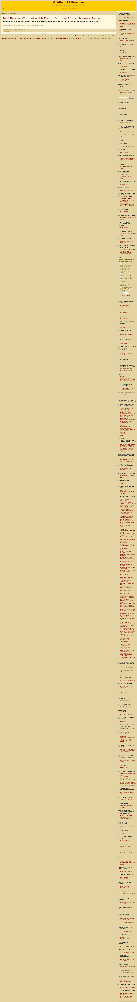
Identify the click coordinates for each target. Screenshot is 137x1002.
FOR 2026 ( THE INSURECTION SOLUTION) (127, 377)
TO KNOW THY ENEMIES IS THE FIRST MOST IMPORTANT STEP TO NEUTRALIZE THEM (127, 251)
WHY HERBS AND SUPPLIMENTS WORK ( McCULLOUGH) (126, 654)
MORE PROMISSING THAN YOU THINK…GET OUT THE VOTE (127, 25)
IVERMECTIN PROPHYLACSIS (124, 585)
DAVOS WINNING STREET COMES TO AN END (127, 860)
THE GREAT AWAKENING (127, 17)
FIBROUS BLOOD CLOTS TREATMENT (127, 559)
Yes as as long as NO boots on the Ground (126, 268)
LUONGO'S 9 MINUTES (126, 190)
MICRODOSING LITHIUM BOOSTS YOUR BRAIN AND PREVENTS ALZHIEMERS (127, 596)
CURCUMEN (123, 541)
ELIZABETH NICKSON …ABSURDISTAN (126, 241)
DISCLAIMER (123, 72)
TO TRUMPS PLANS (125, 123)
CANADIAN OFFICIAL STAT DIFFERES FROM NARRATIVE (127, 920)
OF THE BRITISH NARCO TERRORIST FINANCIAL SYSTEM (127, 353)
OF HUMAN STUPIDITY (126, 852)
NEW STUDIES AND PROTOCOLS (125, 616)
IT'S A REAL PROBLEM (126, 714)
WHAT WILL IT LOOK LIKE (127, 729)
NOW (121, 86)
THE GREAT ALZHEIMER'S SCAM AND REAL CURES (127, 636)
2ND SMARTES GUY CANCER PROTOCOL (126, 508)
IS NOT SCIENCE (124, 318)
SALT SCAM (123, 626)
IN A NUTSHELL (124, 211)
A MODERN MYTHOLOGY (127, 695)
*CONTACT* (123, 53)
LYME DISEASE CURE (126, 592)
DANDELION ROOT (125, 542)
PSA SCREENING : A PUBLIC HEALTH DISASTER (128, 621)
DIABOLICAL (123, 111)
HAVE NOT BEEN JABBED (127, 946)
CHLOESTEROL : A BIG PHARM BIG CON (126, 537)
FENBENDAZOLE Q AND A (127, 557)
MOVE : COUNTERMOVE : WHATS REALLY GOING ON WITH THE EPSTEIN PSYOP (127, 679)
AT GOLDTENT (124, 66)
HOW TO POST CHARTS (126, 996)
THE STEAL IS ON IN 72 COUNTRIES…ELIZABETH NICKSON (127, 450)
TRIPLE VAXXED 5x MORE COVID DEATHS (127, 923)
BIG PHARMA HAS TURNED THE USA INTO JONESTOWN (127, 460)
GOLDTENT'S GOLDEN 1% (127, 131)
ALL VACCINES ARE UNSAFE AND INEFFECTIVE (128, 780)
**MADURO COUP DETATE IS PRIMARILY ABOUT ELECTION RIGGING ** (128, 410)
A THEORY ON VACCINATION (124, 777)
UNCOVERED (124, 184)
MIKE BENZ (123, 736)
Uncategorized (21, 29)
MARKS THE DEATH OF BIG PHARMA (127, 139)
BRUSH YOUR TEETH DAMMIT (126, 525)
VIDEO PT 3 (123, 435)
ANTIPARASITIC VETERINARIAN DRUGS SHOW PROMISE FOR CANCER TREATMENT (126, 517)
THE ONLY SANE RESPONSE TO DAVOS (128, 894)
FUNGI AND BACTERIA (126, 871)
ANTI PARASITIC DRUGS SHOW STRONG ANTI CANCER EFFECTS (127, 512)
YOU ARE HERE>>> (125, 938)
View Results (126, 295)
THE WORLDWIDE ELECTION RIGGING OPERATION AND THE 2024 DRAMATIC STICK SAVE (127, 429)
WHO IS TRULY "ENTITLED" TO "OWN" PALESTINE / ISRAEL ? (127, 160)
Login (65, 8)
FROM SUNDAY (124, 701)
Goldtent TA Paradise (68, 2)
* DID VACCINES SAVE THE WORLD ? (127, 774)
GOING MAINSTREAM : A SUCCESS (127, 469)
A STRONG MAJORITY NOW (127, 800)
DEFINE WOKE (124, 768)
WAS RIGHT (123, 483)
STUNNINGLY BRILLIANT (127, 334)
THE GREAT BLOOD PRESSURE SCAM (125, 639)
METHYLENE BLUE (125, 593)
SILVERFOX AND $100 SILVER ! (126, 93)
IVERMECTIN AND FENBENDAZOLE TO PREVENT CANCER (125, 580)
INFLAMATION (124, 574)
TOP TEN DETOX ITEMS (126, 643)
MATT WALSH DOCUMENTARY (124, 878)
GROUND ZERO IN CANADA (127, 987)
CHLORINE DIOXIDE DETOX (127, 539)
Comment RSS (6, 31)
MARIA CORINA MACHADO (127, 419)
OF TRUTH (123, 937)
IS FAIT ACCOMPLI (125, 362)
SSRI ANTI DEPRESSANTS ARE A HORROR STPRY (127, 632)
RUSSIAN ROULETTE (126, 816)
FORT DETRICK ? (125, 886)
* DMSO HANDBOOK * (126, 499)
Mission (122, 47)
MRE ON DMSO (124, 599)
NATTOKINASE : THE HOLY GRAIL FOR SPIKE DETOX (127, 604)
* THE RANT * (124, 500)
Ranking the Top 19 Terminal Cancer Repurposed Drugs (127, 624)
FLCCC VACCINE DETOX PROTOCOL (127, 562)
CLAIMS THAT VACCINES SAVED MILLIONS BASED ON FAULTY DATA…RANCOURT (128, 784)
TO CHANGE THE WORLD (127, 41)
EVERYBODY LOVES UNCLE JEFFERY (128, 218)
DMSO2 (122, 550)
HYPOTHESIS (124, 152)
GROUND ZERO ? (125, 840)
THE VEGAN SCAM (125, 641)
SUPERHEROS (124, 833)
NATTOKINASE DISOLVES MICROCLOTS (127, 607)
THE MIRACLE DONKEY (126, 117)
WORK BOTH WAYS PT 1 (127, 846)
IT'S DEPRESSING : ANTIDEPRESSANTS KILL (127, 576)
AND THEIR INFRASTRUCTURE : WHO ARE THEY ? (127, 492)
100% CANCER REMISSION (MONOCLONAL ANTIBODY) (127, 505)
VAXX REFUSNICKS (125, 981)
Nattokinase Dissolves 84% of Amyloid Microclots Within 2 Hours (127, 611)
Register (74, 8)
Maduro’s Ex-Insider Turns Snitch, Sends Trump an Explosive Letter (127, 417)
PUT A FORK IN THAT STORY (128, 105)
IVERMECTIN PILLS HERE (127, 583)
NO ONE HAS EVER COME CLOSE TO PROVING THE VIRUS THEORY (127, 751)
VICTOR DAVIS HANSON (126, 397)
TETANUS (123, 634)
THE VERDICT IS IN (125, 931)
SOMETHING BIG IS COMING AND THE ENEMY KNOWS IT (128, 380)
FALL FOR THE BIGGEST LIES (127, 476)
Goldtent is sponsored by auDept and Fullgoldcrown (99, 38)
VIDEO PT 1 (123, 432)
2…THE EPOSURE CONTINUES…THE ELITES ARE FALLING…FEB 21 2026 (127, 204)
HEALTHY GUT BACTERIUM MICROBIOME (127, 568)
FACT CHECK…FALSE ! (126, 370)
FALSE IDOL (123, 721)
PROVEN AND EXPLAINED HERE (127, 793)
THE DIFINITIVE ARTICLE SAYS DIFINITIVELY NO (127, 389)
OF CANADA (123, 312)
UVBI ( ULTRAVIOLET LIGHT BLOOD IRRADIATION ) (127, 651)
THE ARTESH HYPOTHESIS (127, 146)
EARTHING (123, 555)
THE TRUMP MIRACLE (126, 707)
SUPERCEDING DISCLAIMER (124, 80)
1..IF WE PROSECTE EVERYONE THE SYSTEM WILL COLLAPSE (127, 200)
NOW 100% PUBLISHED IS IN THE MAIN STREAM (128, 326)
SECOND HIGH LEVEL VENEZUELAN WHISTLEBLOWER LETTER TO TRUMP (127, 423)
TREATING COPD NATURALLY (125, 645)
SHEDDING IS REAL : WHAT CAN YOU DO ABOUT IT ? (127, 629)
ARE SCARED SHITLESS (127, 972)
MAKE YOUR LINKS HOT (126, 998)
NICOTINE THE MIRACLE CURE (127, 619)
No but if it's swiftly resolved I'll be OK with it (126, 277)
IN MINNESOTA (124, 227)
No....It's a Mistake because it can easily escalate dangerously (127, 284)
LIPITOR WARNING (125, 590)
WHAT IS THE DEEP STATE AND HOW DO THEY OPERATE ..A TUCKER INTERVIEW (127, 740)
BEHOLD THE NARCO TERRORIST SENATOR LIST (127, 413)
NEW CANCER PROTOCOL (127, 613)
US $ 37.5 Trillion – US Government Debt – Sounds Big (127, 670)
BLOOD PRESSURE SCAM (127, 520)
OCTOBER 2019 (124, 887)
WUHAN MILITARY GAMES (127, 952)
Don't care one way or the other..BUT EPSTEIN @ (127, 274)
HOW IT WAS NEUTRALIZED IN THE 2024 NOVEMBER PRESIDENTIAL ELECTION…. (128, 445)
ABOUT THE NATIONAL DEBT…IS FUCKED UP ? (126, 666)
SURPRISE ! (123, 980)
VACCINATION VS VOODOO (127, 966)
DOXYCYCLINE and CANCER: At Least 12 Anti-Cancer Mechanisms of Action (127, 553)
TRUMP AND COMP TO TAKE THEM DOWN (128, 342)
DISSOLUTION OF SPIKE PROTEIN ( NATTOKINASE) (127, 544)
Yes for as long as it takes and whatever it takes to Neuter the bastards (127, 265)
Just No (123, 290)
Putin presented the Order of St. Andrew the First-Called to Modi (95, 36)
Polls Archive (123, 298)
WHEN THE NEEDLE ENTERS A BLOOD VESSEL (127, 818)
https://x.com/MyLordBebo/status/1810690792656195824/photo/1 (23, 25)
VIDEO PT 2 (123, 434)
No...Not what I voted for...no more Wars (126, 288)
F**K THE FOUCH (125, 911)
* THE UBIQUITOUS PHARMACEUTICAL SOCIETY (128, 503)
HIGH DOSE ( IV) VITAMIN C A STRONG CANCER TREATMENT (127, 572)
